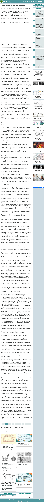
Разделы (32, 1)
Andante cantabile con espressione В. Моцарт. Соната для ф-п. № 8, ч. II (39, 20)
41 (26, 423)
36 (9, 423)
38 (16, 423)
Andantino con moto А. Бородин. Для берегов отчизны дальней (39, 26)
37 (13, 423)
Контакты (39, 1)
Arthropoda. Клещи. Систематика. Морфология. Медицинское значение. (39, 32)
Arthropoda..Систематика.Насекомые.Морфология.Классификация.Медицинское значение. (40, 50)
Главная (26, 1)
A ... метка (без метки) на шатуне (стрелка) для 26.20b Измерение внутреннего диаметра (39, 13)
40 (22, 423)
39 (19, 423)
